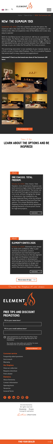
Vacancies (6, 388)
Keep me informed (32, 348)
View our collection (10, 368)
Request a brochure (10, 371)
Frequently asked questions (13, 356)
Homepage (26, 10)
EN (6, 10)
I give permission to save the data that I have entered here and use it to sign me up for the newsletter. (22, 338)
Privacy (31, 409)
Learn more (34, 213)
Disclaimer (22, 409)
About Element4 (9, 380)
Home (20, 15)
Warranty (6, 362)
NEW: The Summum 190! (43, 15)
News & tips (28, 15)
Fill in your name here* (12, 320)
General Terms (8, 391)
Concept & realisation (26, 413)
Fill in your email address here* (15, 329)
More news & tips (24, 280)
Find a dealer (7, 374)
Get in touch (7, 359)
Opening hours (8, 385)
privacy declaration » (25, 344)
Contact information (10, 382)
